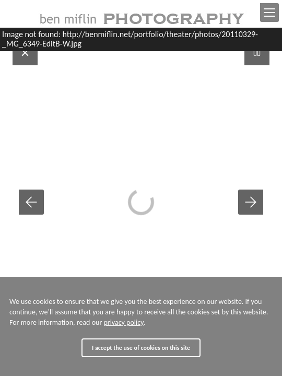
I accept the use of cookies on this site (141, 347)
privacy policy (123, 322)
